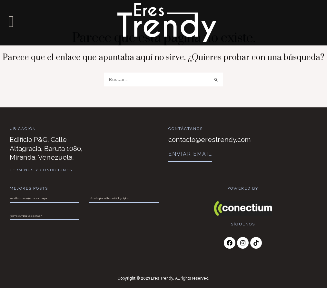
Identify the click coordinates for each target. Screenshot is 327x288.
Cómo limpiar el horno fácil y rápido (108, 198)
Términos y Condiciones (41, 170)
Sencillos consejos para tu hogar (28, 198)
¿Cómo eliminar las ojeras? (26, 215)
